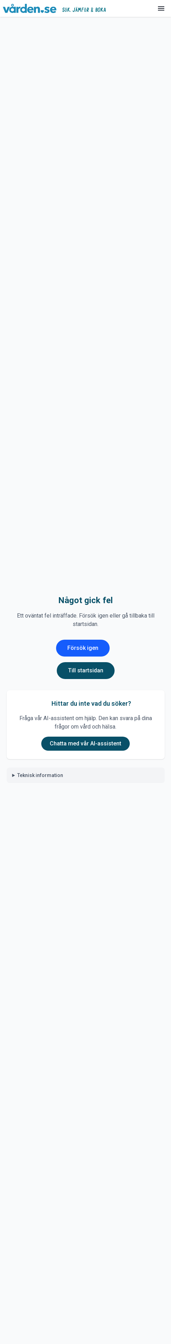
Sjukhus (68, 26)
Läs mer (16, 143)
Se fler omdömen (86, 621)
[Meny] (161, 8)
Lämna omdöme (85, 596)
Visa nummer (94, 696)
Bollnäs (98, 26)
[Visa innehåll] (152, 302)
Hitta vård (36, 26)
